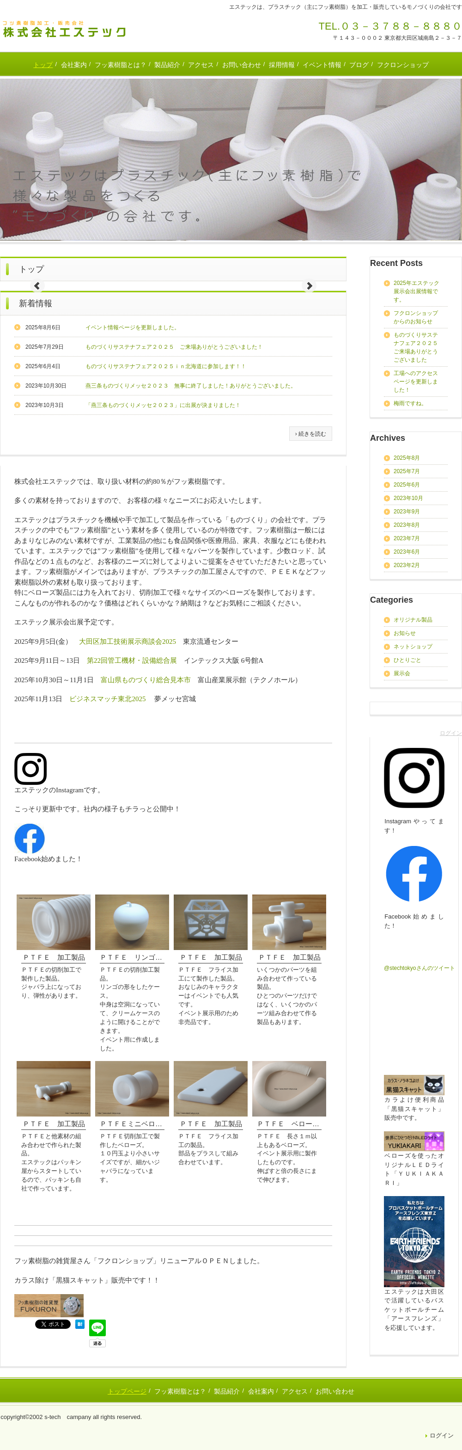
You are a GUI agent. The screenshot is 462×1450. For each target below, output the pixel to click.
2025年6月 (407, 484)
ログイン (451, 733)
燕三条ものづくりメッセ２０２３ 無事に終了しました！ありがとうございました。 (190, 386)
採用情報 (282, 65)
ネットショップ (413, 646)
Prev (37, 285)
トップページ (127, 1391)
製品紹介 (167, 65)
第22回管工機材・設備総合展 (132, 660)
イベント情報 (322, 65)
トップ (43, 65)
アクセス (201, 65)
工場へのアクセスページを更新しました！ (416, 381)
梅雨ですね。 (410, 403)
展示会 (402, 673)
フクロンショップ (403, 65)
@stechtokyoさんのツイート (419, 968)
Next (309, 285)
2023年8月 (407, 525)
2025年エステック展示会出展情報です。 (416, 291)
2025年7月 (407, 471)
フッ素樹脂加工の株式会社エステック (64, 29)
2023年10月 (408, 498)
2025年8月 (407, 458)
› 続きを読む (310, 434)
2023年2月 (407, 565)
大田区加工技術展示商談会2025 (127, 641)
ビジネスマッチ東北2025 (107, 699)
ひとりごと (407, 660)
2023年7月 (407, 538)
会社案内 (74, 65)
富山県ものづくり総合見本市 (146, 680)
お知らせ (405, 633)
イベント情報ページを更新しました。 (132, 327)
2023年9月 (407, 511)
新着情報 (35, 303)
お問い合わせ (241, 65)
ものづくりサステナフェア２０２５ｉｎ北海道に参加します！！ (165, 366)
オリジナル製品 (413, 620)
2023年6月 (407, 552)
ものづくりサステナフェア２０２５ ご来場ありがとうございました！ (174, 347)
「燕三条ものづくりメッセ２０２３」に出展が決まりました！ (163, 405)
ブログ (359, 65)
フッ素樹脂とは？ (120, 65)
